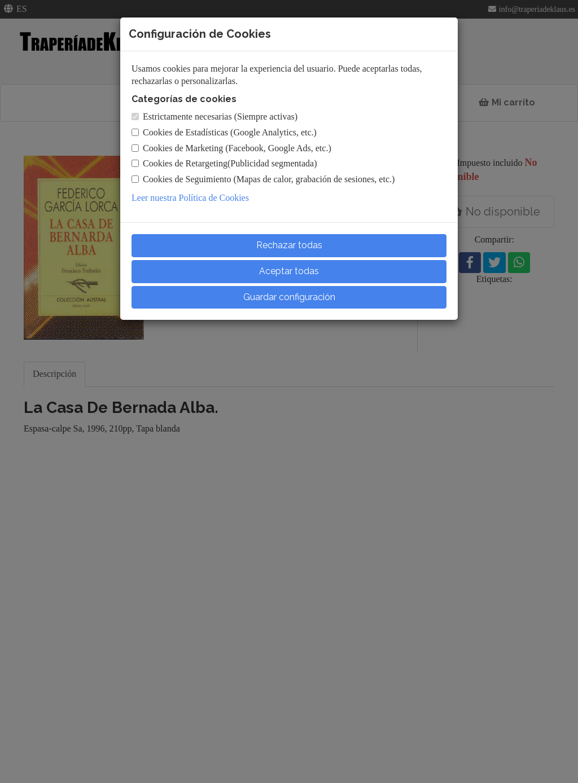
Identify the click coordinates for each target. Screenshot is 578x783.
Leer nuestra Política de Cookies (190, 198)
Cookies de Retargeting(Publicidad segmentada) (224, 163)
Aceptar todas (289, 271)
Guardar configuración (289, 297)
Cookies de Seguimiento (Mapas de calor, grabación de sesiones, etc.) (263, 179)
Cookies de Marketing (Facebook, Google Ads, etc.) (231, 148)
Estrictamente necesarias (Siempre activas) (214, 116)
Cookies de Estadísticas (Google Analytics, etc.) (224, 132)
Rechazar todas (289, 245)
